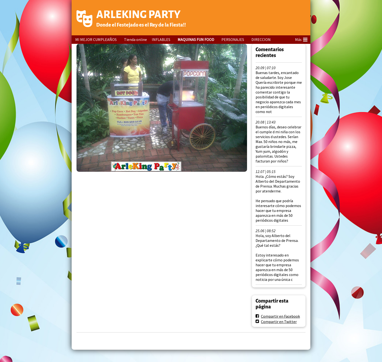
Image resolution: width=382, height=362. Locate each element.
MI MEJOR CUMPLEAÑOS (96, 39)
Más (301, 38)
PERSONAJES (232, 39)
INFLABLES (161, 39)
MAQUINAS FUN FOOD (196, 39)
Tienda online (135, 39)
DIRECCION (261, 39)
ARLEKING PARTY (138, 14)
